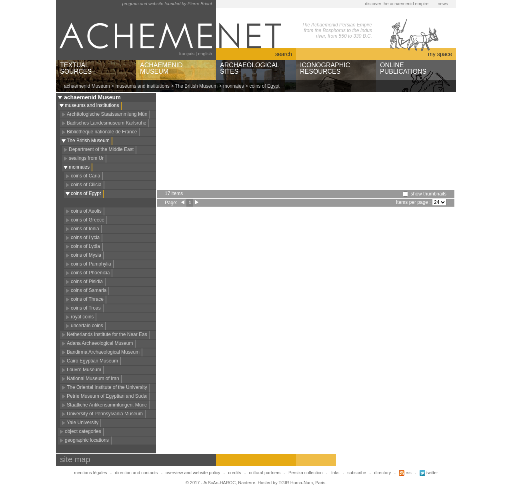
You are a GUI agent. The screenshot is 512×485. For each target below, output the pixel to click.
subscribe (356, 472)
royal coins (82, 317)
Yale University (82, 422)
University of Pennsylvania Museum (105, 414)
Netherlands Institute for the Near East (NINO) (116, 334)
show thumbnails (428, 194)
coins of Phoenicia (90, 273)
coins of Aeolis (86, 211)
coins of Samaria (88, 290)
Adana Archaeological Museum (100, 343)
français (187, 53)
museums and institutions (142, 86)
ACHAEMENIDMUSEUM (161, 68)
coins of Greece (87, 220)
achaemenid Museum (87, 86)
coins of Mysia (86, 255)
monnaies (233, 86)
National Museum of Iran (93, 378)
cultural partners (264, 472)
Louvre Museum (84, 369)
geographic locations (87, 440)
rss (405, 472)
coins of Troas (86, 308)
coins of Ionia (85, 228)
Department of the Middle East (101, 149)
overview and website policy (193, 472)
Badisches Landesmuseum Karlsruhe (106, 123)
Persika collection (306, 472)
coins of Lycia (85, 237)
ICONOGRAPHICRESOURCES (325, 68)
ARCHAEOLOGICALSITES (249, 68)
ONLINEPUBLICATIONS (403, 68)
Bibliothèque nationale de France (102, 132)
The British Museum (196, 86)
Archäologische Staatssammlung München (112, 114)
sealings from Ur (86, 158)
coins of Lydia (85, 246)
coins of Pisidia (87, 281)
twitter (429, 472)
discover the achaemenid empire (396, 3)
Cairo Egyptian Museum (92, 361)
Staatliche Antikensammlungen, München (111, 405)
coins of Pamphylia (91, 264)
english (205, 53)
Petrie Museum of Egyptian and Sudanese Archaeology (125, 396)
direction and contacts (136, 472)
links (334, 472)
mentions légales (90, 472)
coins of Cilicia (86, 184)
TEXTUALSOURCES (76, 68)
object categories (83, 431)
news (443, 3)
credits (234, 472)
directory (382, 472)
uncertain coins (87, 325)
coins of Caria (85, 176)
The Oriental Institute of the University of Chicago (119, 387)
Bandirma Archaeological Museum (103, 352)
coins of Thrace (87, 299)
